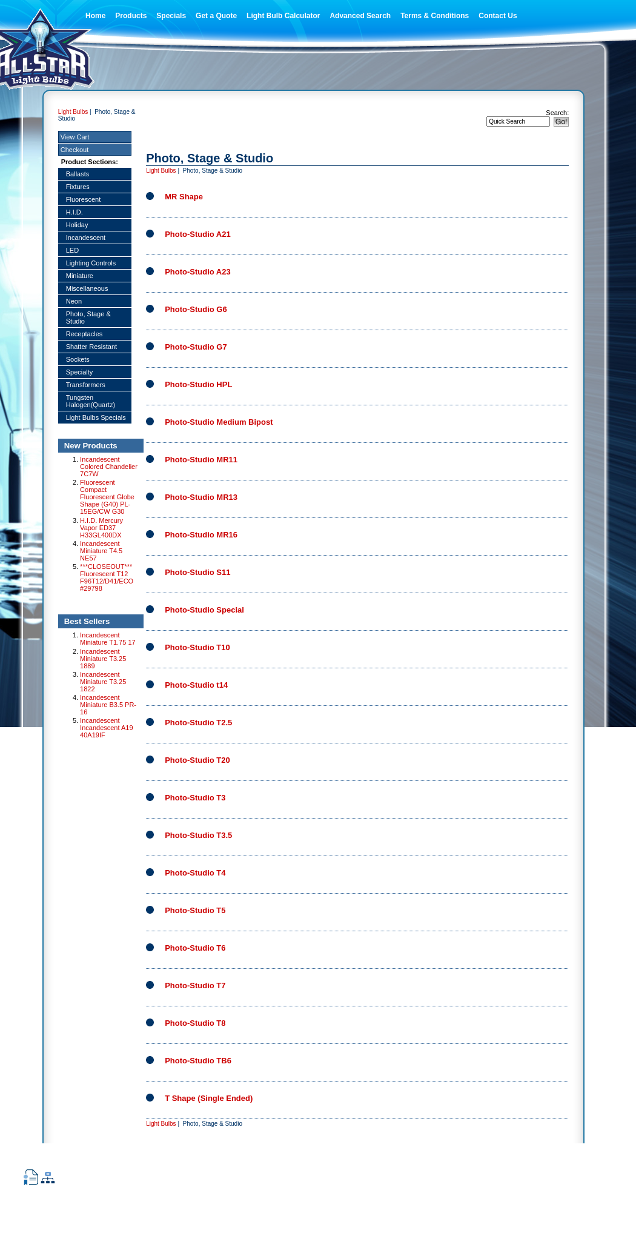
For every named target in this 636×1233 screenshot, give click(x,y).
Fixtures (78, 186)
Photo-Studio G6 (196, 309)
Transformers (85, 384)
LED (72, 250)
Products (131, 16)
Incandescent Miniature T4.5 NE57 (101, 551)
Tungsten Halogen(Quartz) (90, 401)
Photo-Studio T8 (195, 1023)
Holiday (77, 224)
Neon (74, 301)
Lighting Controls (91, 263)
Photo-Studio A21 (198, 234)
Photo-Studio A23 (198, 271)
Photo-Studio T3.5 (198, 835)
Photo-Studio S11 (197, 572)
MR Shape (184, 196)
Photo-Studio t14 (196, 685)
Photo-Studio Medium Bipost (219, 422)
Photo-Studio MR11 (201, 459)
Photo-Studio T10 (197, 647)
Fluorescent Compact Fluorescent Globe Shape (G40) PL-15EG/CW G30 (107, 497)
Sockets (78, 359)
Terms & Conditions (434, 16)
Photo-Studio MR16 (201, 534)
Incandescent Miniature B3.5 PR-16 (108, 705)
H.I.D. (74, 212)
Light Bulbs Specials (96, 417)
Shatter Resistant (91, 346)
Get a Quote (216, 16)
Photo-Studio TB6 (198, 1060)
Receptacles (84, 333)
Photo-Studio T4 (195, 872)
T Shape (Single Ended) (209, 1098)
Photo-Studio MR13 (201, 497)
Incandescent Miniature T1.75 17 (108, 638)
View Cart (75, 137)
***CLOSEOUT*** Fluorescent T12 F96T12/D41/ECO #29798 (106, 577)
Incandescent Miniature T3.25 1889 (103, 659)
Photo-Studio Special (204, 609)
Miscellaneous (87, 288)
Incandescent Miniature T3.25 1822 (103, 682)
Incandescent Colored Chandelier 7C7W (108, 466)
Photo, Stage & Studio (88, 317)
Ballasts (78, 174)
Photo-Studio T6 (195, 947)
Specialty (79, 372)
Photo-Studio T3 (195, 797)
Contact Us (498, 16)
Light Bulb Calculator (283, 16)
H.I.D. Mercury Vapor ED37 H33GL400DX (101, 528)
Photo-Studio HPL (198, 384)
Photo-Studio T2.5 (198, 722)
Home (95, 16)
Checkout (74, 149)
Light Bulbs (73, 111)
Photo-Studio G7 (196, 346)
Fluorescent (83, 199)
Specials (171, 16)
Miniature (79, 275)
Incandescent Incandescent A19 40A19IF (106, 728)
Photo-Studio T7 (195, 985)
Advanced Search (360, 16)
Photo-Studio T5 (195, 910)
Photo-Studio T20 (197, 760)
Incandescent (85, 237)
